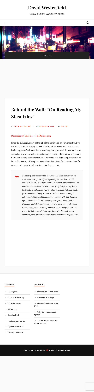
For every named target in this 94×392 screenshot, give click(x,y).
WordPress (40, 350)
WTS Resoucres (14, 303)
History (67, 126)
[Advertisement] (47, 77)
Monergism (12, 291)
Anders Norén (64, 350)
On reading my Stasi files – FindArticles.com (31, 136)
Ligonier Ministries (15, 326)
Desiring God (13, 315)
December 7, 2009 (48, 126)
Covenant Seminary (16, 297)
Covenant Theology (45, 297)
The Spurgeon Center (16, 320)
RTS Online (12, 309)
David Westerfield (47, 7)
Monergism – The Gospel (47, 291)
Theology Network (15, 332)
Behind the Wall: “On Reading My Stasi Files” (40, 112)
